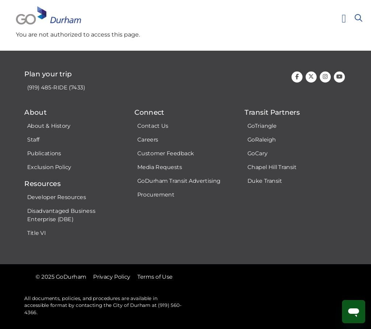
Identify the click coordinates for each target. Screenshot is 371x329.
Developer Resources (56, 197)
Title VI (36, 233)
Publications (44, 153)
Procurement (156, 194)
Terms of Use (155, 276)
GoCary (257, 153)
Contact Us (152, 126)
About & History (49, 126)
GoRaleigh (261, 139)
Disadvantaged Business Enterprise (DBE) (61, 215)
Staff (33, 139)
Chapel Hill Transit (272, 167)
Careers (147, 139)
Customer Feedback (165, 153)
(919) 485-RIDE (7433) (56, 87)
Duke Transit (264, 181)
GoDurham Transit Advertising (179, 181)
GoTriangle (262, 126)
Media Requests (159, 167)
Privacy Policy (111, 276)
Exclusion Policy (49, 167)
